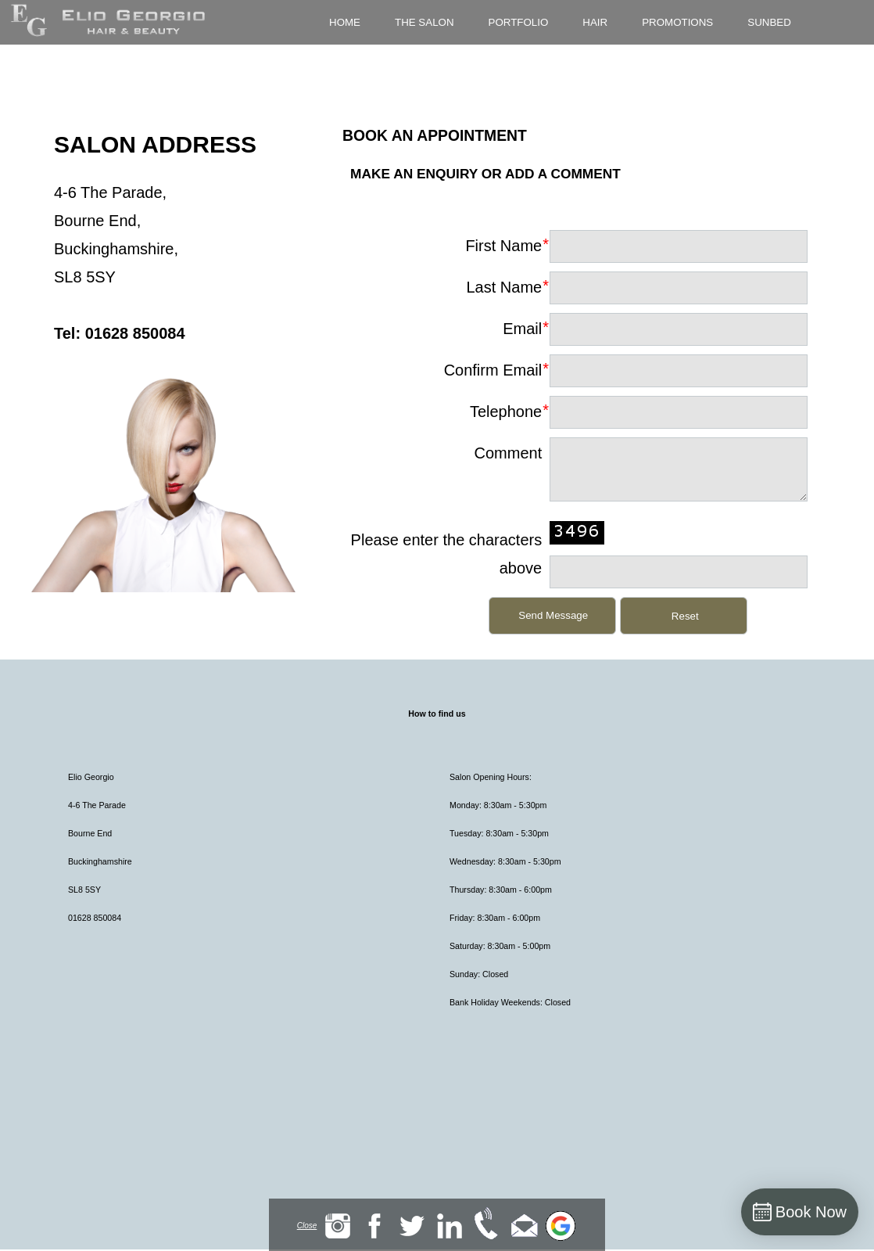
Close (307, 1225)
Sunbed (769, 22)
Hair (594, 22)
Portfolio (519, 22)
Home (344, 22)
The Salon (424, 22)
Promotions (677, 22)
